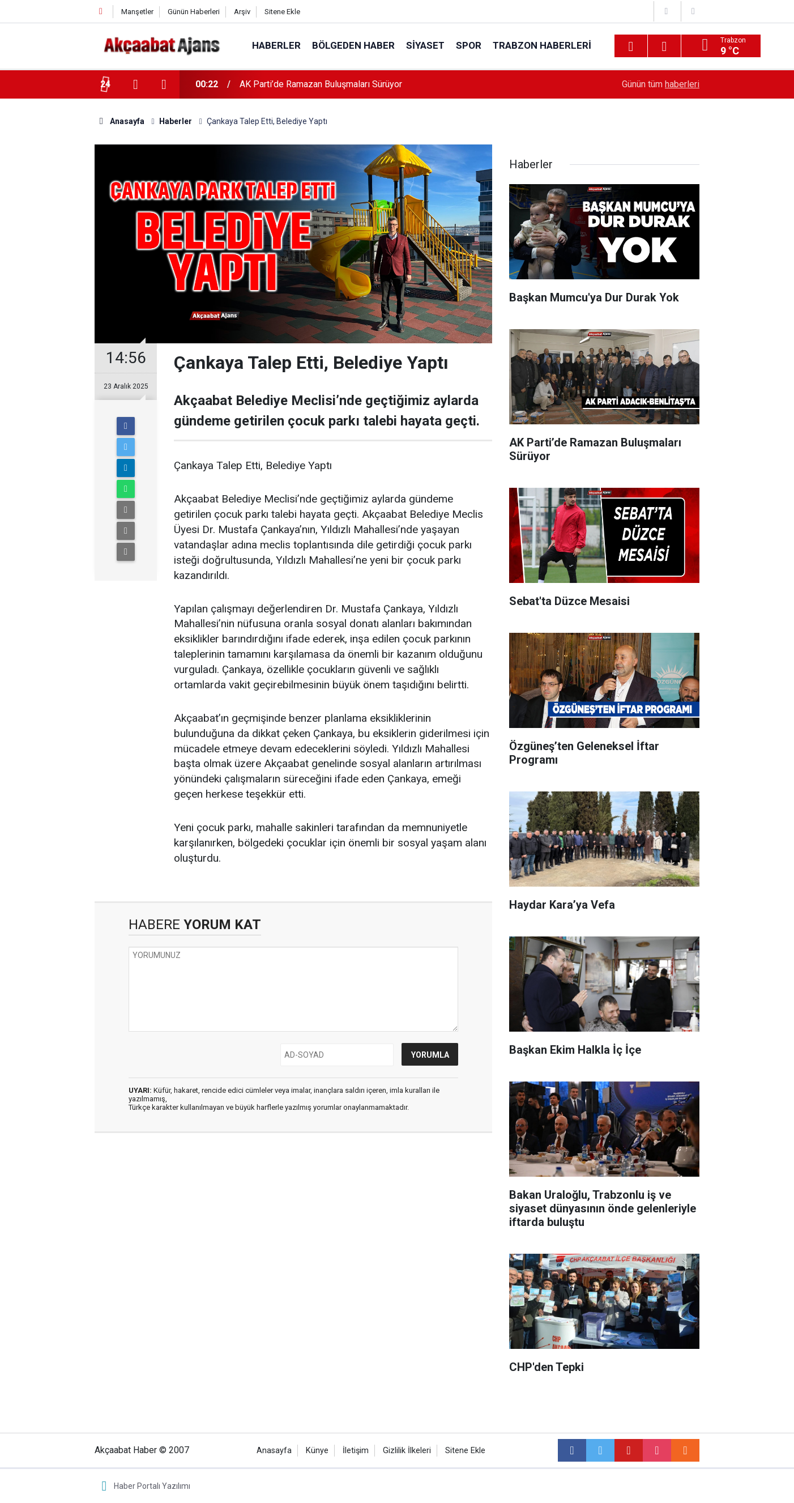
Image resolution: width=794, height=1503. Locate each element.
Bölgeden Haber (353, 45)
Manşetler (137, 11)
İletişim (356, 1450)
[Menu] (631, 46)
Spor (468, 45)
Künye (317, 1450)
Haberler (276, 45)
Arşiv (242, 11)
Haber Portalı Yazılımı (152, 1486)
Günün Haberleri (194, 11)
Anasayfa (274, 1450)
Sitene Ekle (282, 11)
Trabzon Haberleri (542, 45)
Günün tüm (660, 84)
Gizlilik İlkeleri (407, 1450)
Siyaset (425, 45)
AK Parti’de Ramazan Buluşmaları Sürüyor (321, 84)
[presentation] (135, 84)
